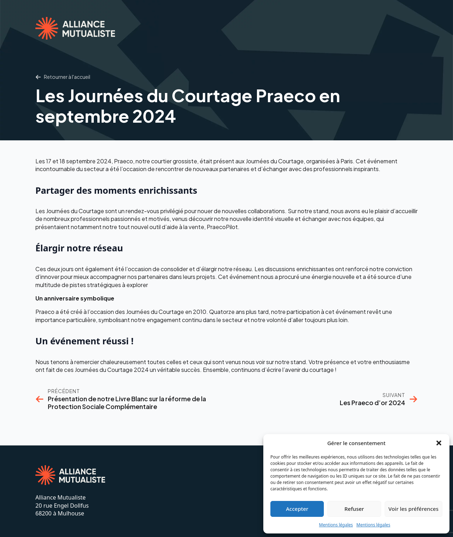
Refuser (354, 508)
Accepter (297, 508)
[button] (438, 442)
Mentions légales (336, 525)
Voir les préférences (413, 508)
